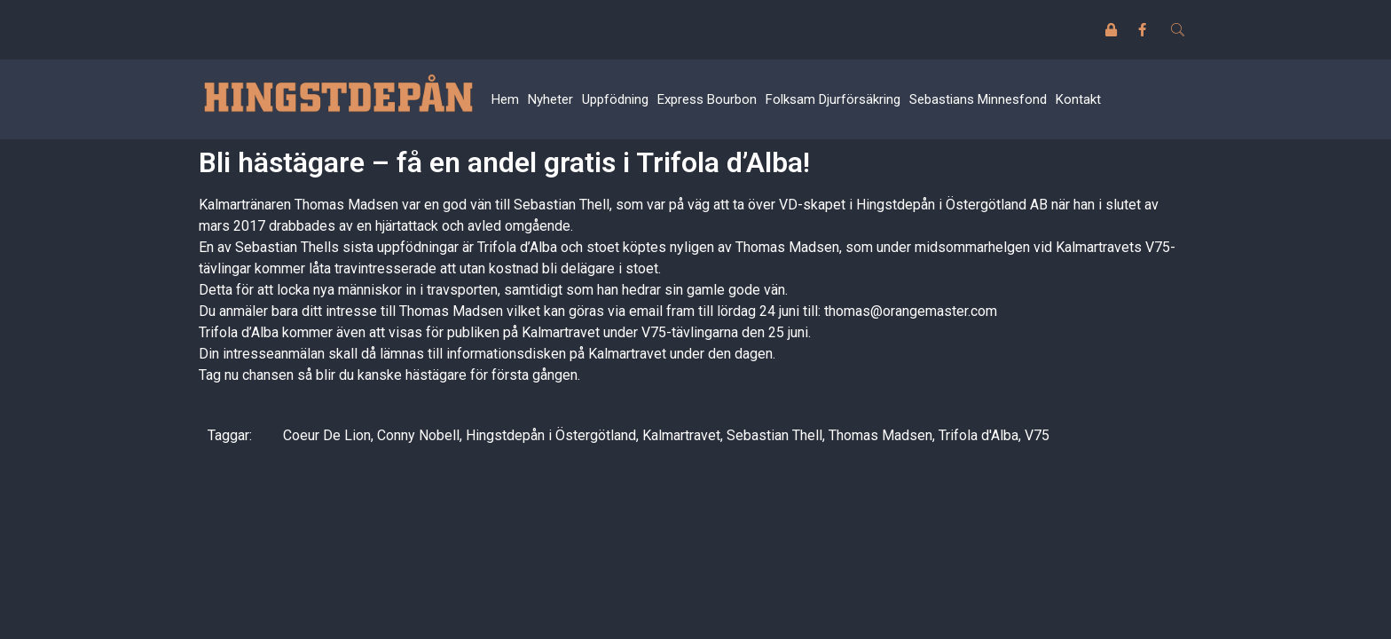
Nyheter (550, 99)
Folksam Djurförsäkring (833, 99)
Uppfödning (615, 99)
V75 (1037, 435)
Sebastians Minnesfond (978, 99)
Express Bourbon (707, 99)
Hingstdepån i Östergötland (551, 435)
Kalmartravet (681, 435)
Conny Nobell (418, 435)
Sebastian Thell (774, 435)
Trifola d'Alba (978, 435)
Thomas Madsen (880, 435)
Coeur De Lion (327, 435)
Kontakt (1078, 99)
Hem (505, 99)
